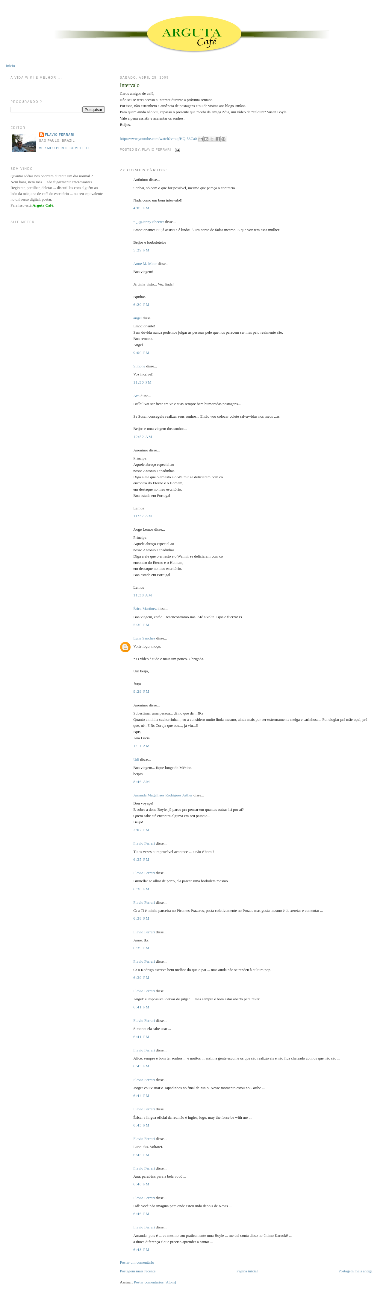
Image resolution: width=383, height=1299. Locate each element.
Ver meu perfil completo (64, 148)
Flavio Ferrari (144, 843)
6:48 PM (141, 1249)
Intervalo (130, 85)
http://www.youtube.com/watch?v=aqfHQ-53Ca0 (158, 138)
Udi (136, 759)
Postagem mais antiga (355, 1271)
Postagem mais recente (137, 1271)
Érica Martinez (145, 608)
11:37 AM (142, 516)
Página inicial (247, 1271)
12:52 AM (142, 436)
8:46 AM (141, 781)
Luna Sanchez (144, 638)
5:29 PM (141, 250)
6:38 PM (141, 918)
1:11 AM (141, 746)
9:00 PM (141, 352)
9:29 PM (141, 691)
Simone (139, 366)
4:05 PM (141, 208)
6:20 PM (141, 304)
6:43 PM (141, 1066)
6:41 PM (141, 1007)
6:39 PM (141, 948)
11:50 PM (142, 382)
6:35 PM (141, 859)
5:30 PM (141, 624)
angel (137, 318)
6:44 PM (141, 1095)
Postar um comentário (137, 1262)
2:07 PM (141, 830)
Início (10, 65)
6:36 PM (141, 889)
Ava (136, 395)
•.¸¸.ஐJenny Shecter (148, 221)
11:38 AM (142, 595)
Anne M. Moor (145, 263)
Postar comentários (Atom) (155, 1282)
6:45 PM (141, 1125)
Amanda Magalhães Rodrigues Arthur (162, 795)
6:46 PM (141, 1184)
